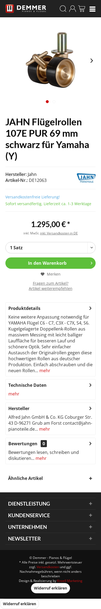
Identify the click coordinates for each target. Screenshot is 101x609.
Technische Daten (27, 385)
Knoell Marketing (69, 580)
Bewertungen (22, 444)
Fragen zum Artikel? (50, 283)
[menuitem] (92, 8)
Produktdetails (24, 308)
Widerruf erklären (50, 588)
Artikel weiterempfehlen (50, 288)
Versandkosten (48, 567)
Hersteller (18, 408)
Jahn (32, 174)
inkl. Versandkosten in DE (59, 233)
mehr (44, 371)
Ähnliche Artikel (25, 478)
